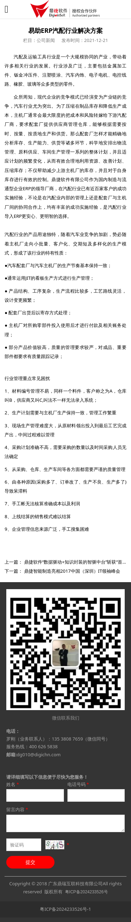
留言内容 (17, 809)
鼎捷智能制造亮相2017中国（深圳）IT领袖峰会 (72, 571)
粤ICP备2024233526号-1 (65, 909)
